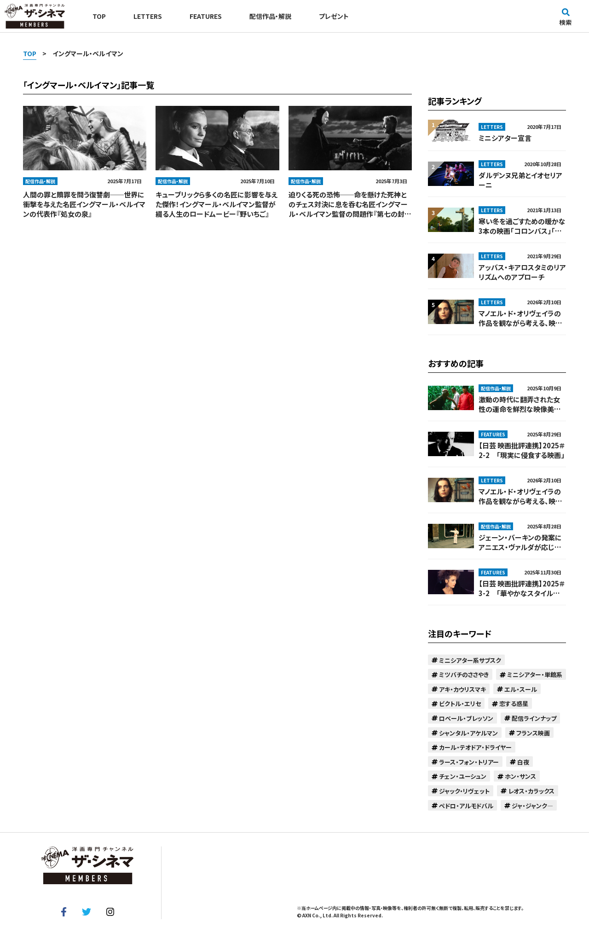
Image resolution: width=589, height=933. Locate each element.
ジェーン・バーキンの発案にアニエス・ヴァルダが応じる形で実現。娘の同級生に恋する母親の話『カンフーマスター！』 (521, 542)
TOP (99, 16)
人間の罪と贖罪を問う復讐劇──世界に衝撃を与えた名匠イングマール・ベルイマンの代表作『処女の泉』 (84, 204)
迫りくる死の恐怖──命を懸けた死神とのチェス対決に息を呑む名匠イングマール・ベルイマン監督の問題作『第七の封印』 (348, 204)
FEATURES (206, 16)
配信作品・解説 (270, 16)
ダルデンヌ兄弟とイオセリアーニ (520, 180)
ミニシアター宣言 (505, 138)
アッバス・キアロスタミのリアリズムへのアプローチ (522, 272)
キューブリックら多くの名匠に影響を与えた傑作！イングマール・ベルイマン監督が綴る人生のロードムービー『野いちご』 (216, 204)
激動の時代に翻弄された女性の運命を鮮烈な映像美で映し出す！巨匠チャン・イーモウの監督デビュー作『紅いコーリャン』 (521, 404)
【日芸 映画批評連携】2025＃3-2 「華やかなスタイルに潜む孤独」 (522, 588)
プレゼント (334, 16)
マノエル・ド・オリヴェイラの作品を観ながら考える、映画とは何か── (520, 318)
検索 (565, 17)
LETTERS (147, 16)
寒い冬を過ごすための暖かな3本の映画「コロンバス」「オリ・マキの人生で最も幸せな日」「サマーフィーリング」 (522, 226)
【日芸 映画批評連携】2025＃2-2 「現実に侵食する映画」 (522, 450)
